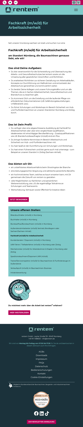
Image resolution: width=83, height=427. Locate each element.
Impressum (41, 359)
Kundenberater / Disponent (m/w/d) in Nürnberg (31, 240)
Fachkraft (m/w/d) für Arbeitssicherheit (27, 236)
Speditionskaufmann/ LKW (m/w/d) (29, 256)
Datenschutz (41, 366)
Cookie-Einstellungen (41, 377)
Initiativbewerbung (18, 273)
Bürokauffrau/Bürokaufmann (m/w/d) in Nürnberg (31, 224)
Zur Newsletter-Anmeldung (41, 422)
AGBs (41, 351)
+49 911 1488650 (34, 339)
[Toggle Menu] (76, 10)
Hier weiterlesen (19, 313)
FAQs (41, 363)
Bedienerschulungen (41, 370)
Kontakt (41, 373)
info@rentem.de (48, 339)
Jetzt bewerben (18, 199)
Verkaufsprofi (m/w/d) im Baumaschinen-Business (31, 268)
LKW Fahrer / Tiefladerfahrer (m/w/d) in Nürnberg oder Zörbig (36, 245)
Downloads (41, 355)
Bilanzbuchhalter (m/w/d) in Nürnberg (26, 215)
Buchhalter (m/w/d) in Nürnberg (24, 220)
